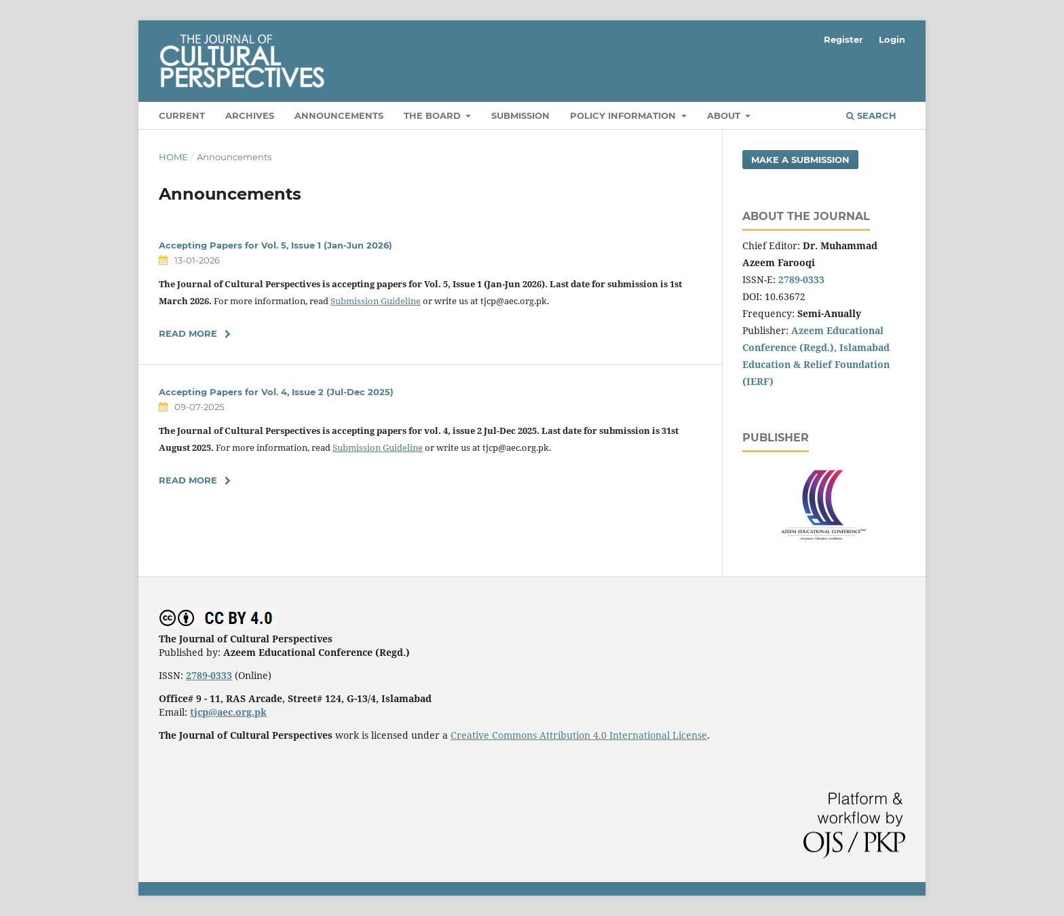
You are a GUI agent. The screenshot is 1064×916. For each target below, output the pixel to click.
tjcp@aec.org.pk (228, 712)
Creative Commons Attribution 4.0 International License (579, 735)
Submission (520, 115)
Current (182, 115)
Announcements (338, 115)
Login (892, 39)
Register (843, 39)
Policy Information (624, 115)
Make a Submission (800, 159)
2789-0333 (801, 279)
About (725, 115)
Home (173, 156)
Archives (249, 115)
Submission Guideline (375, 301)
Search (871, 115)
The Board (433, 115)
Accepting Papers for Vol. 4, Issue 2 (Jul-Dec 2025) (276, 391)
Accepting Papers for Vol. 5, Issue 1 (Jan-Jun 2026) (275, 245)
